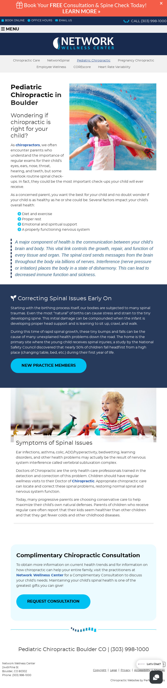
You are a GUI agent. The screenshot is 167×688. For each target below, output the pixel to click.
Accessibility (142, 670)
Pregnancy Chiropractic (136, 60)
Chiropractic (83, 481)
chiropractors (28, 145)
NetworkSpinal (58, 60)
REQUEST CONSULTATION (53, 601)
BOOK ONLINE (13, 20)
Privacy (125, 670)
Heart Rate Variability (114, 67)
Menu (10, 29)
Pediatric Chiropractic (93, 60)
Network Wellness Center (39, 575)
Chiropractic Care (26, 60)
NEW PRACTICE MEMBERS (49, 366)
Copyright (99, 670)
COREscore (82, 67)
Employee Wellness (51, 67)
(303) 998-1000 (154, 21)
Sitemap (159, 670)
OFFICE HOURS (40, 20)
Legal (113, 670)
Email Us (63, 20)
